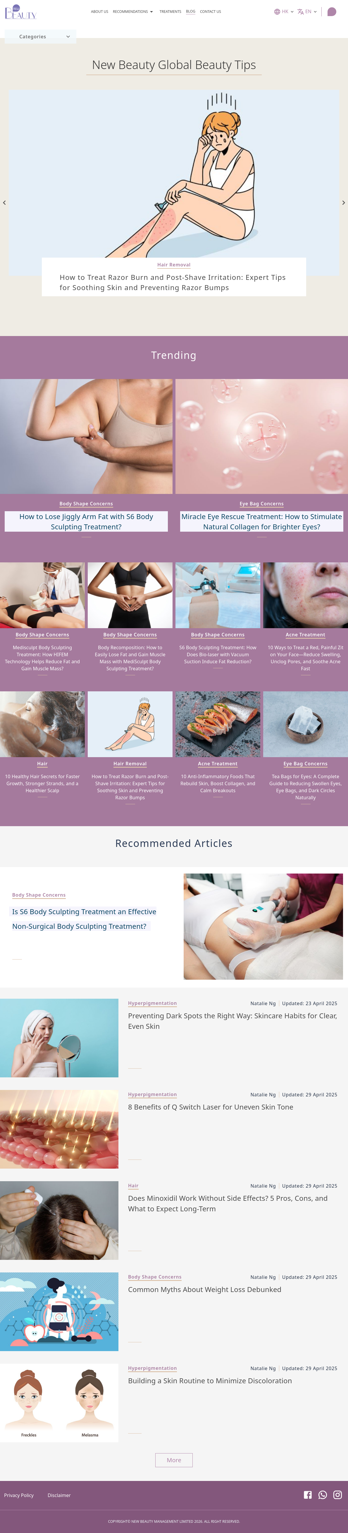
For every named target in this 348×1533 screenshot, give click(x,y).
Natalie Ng (263, 1003)
